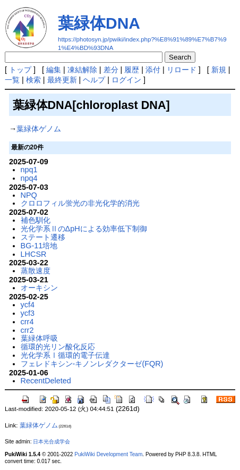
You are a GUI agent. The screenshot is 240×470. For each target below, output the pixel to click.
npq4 (29, 178)
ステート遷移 (43, 237)
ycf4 (28, 304)
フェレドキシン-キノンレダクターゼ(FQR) (92, 363)
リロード (181, 69)
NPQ (29, 195)
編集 (53, 69)
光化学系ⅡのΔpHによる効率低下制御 (84, 228)
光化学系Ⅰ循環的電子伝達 (65, 355)
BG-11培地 (39, 245)
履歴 (131, 69)
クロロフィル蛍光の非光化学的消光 (80, 203)
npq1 (29, 169)
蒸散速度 (35, 270)
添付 (152, 69)
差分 (111, 69)
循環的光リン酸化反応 (58, 346)
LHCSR (34, 254)
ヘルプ (94, 79)
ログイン (126, 79)
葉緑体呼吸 (39, 338)
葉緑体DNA (99, 23)
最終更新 (62, 79)
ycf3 (28, 313)
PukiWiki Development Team (108, 454)
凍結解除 (82, 69)
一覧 (12, 79)
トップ (20, 69)
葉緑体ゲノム (38, 128)
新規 (218, 69)
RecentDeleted (46, 380)
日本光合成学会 (51, 441)
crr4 (27, 321)
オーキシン (39, 287)
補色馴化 (35, 220)
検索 (33, 79)
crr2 (27, 330)
